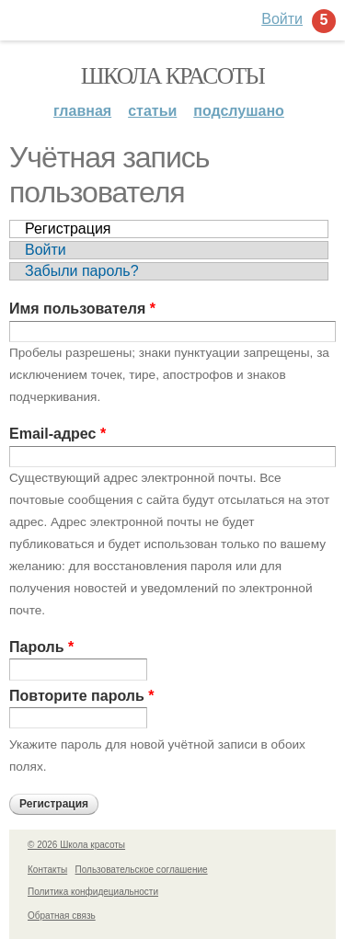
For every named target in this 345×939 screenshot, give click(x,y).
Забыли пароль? (82, 271)
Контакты (47, 870)
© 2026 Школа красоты (76, 845)
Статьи (152, 111)
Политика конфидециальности (93, 892)
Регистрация (68, 228)
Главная (82, 111)
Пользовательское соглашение (141, 870)
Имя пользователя (82, 308)
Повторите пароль (81, 696)
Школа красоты (173, 76)
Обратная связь (62, 915)
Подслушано (238, 111)
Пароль (41, 647)
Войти (45, 250)
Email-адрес (57, 433)
